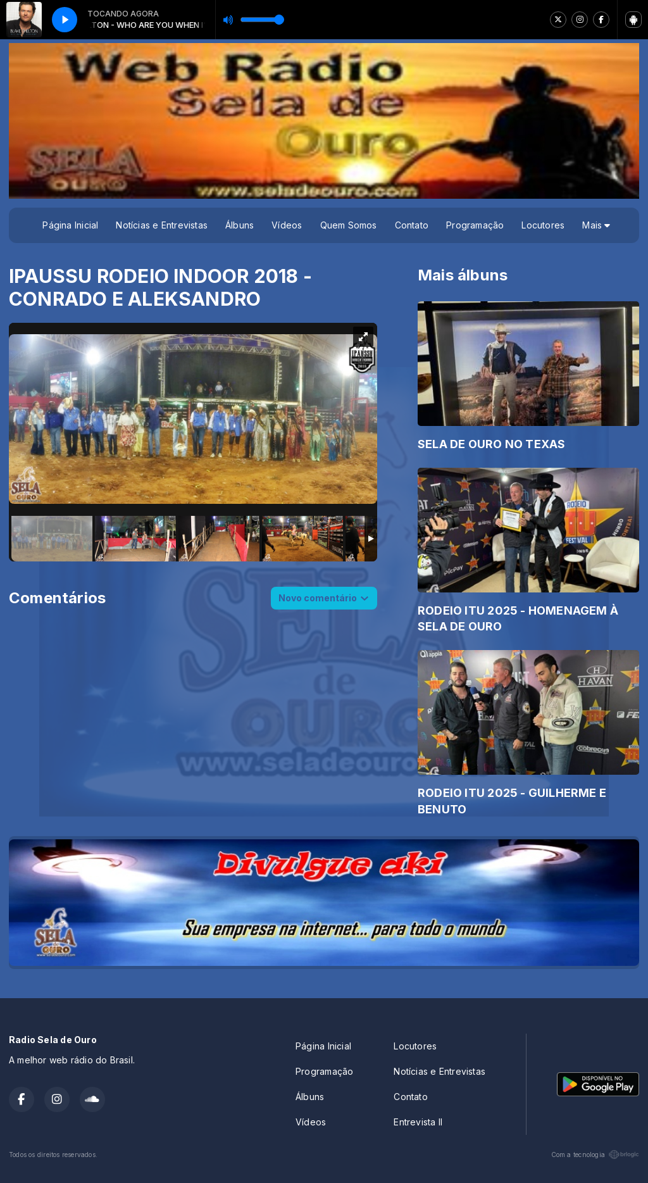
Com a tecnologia (595, 1154)
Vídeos (286, 225)
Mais (596, 225)
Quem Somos (348, 225)
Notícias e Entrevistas (162, 225)
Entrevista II (418, 1122)
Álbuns (239, 225)
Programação (475, 225)
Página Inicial (70, 225)
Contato (411, 225)
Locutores (542, 225)
